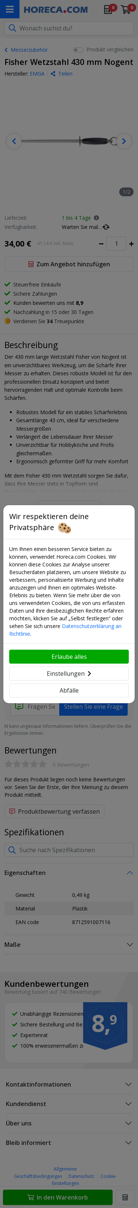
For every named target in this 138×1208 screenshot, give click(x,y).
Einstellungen (69, 673)
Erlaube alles (69, 657)
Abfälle (69, 690)
